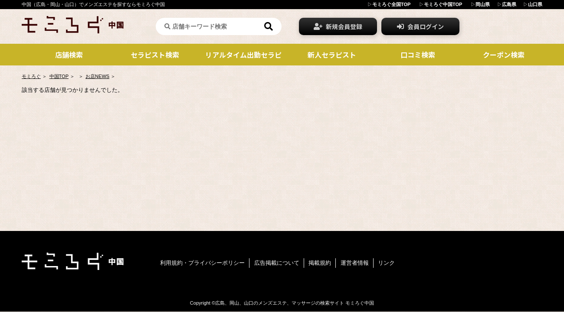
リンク (386, 263)
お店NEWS (97, 76)
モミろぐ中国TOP (443, 4)
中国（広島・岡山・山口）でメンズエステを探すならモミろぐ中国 (93, 4)
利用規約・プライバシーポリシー (202, 263)
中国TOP (59, 76)
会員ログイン (420, 26)
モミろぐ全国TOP (391, 4)
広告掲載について (276, 263)
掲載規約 (319, 263)
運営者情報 (355, 263)
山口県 (535, 4)
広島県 (509, 4)
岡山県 (482, 4)
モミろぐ (31, 76)
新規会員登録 (338, 26)
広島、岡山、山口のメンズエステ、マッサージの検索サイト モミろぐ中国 (294, 303)
